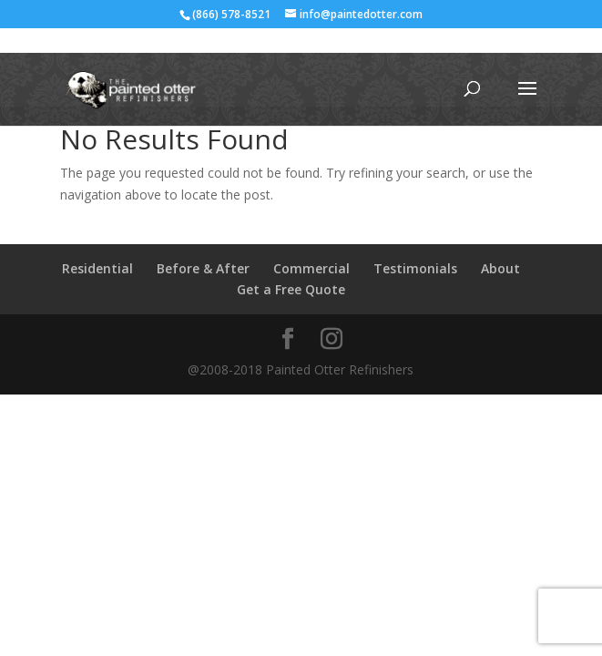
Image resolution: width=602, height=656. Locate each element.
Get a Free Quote (291, 289)
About (500, 268)
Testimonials (415, 268)
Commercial (311, 268)
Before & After (203, 268)
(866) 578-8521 (231, 14)
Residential (97, 268)
